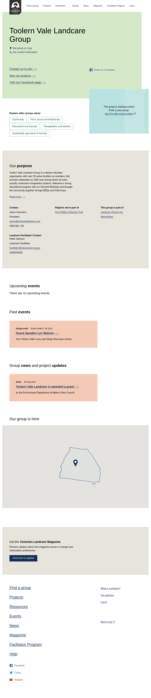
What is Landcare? (110, 588)
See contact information (24, 52)
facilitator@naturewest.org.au (24, 248)
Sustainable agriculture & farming (29, 133)
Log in (132, 6)
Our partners (107, 595)
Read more (17, 197)
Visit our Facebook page (27, 82)
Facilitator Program (116, 6)
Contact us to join (23, 69)
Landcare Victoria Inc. (112, 212)
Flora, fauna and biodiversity (45, 119)
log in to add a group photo (119, 114)
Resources (60, 6)
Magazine (97, 6)
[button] (75, 463)
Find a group (32, 6)
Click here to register (23, 558)
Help (13, 654)
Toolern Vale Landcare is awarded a (47, 386)
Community (18, 119)
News (86, 6)
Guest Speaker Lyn (37, 333)
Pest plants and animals (24, 126)
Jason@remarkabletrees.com (24, 221)
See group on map (22, 48)
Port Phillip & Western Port (69, 212)
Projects (47, 6)
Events (75, 6)
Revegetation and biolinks (57, 126)
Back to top (108, 622)
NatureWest (107, 217)
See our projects (22, 75)
